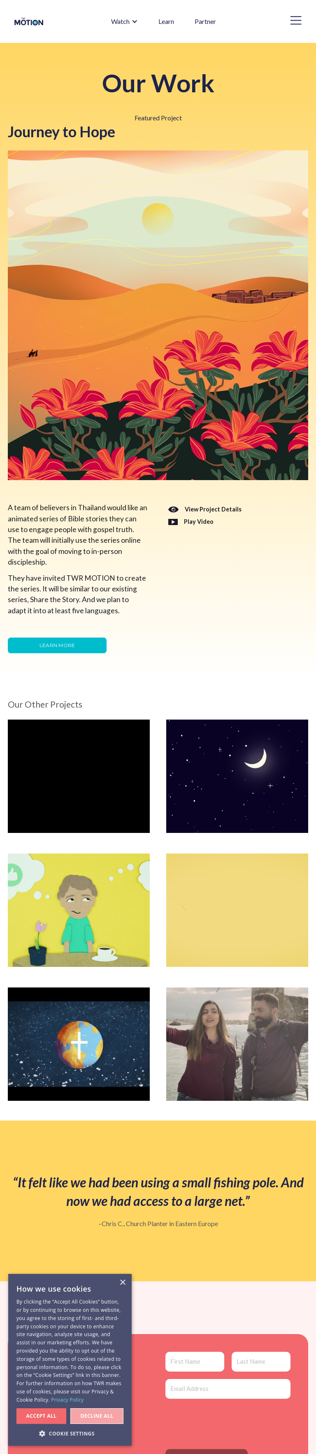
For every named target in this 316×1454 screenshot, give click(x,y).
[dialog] (70, 1360)
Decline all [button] (97, 1415)
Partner (205, 21)
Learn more (57, 645)
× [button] (122, 1283)
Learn (166, 21)
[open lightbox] (191, 522)
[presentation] (227, 1422)
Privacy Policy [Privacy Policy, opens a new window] (67, 1399)
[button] (120, 21)
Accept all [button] (41, 1415)
